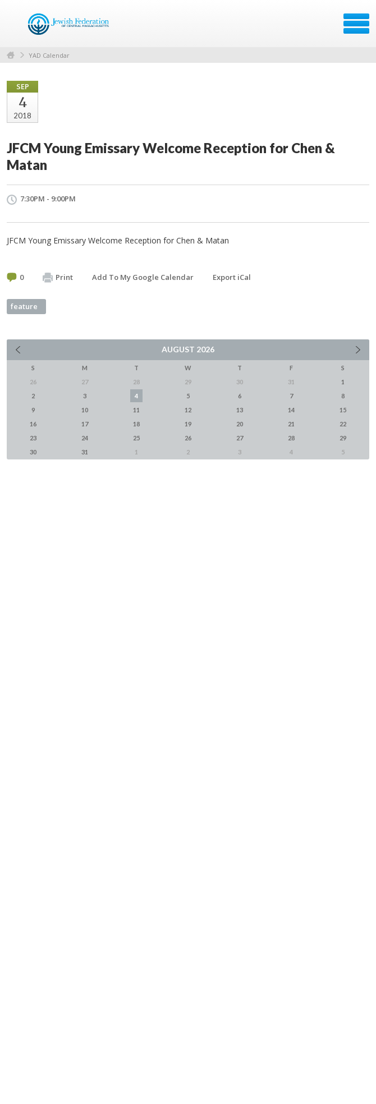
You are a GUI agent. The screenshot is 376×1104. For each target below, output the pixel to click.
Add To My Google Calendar (143, 277)
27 (239, 437)
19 (188, 423)
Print (58, 277)
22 (343, 423)
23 (33, 437)
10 (84, 409)
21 (291, 423)
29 (343, 437)
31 (84, 452)
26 (188, 437)
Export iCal (232, 277)
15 (343, 409)
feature (24, 306)
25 (136, 437)
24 (84, 437)
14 (291, 409)
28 (291, 437)
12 (188, 409)
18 (136, 423)
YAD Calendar (49, 55)
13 (239, 409)
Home (11, 55)
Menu (356, 23)
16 (33, 423)
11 (136, 409)
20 (239, 423)
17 (84, 423)
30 (33, 452)
